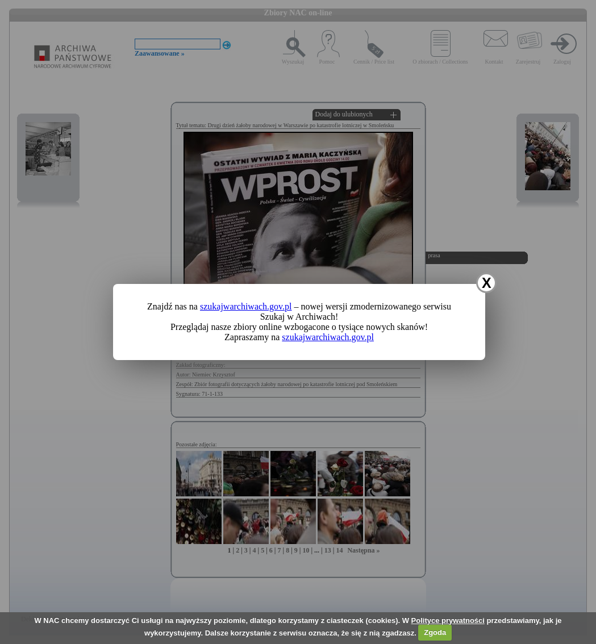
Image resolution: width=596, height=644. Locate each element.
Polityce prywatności (448, 620)
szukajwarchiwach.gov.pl (246, 306)
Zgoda (435, 632)
